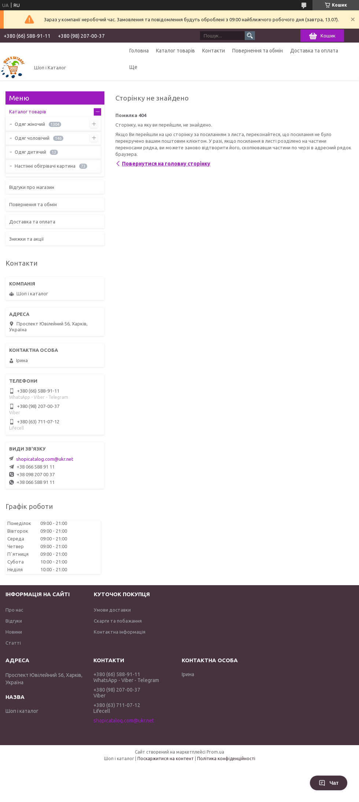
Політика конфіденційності (226, 758)
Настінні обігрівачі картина (45, 165)
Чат (328, 783)
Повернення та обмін (257, 51)
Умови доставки (112, 609)
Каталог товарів (175, 51)
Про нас (14, 609)
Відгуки (13, 620)
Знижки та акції (26, 238)
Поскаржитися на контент (165, 758)
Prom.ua (215, 752)
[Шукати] (250, 35)
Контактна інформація (119, 631)
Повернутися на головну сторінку (166, 164)
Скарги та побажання (118, 620)
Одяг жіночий (30, 124)
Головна (139, 51)
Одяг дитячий (30, 151)
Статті (13, 642)
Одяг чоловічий (32, 138)
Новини (13, 631)
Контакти (213, 51)
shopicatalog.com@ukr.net (44, 459)
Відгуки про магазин (31, 187)
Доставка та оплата (314, 51)
